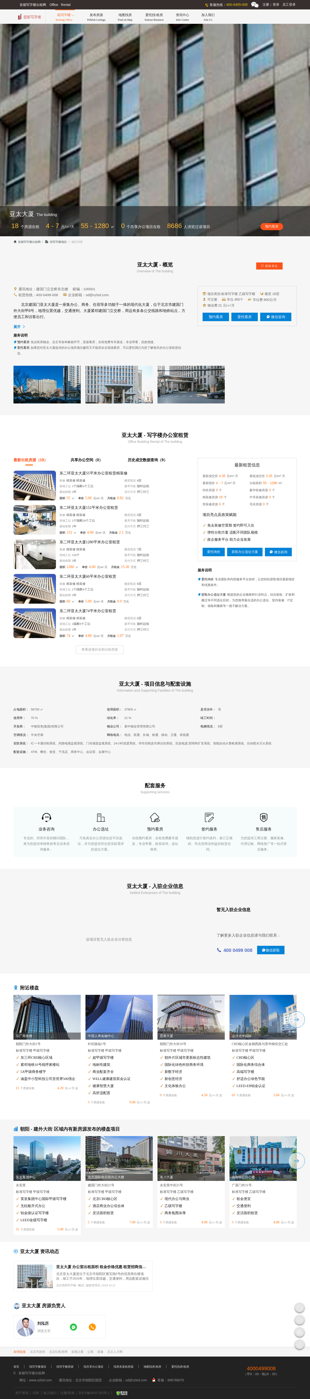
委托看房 (245, 317)
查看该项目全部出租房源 (99, 649)
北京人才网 (115, 1351)
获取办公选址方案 (245, 552)
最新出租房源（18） (30, 460)
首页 (16, 1366)
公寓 (90, 1351)
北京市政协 (37, 1351)
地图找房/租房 (152, 1366)
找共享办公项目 (93, 1366)
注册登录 (271, 4)
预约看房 (271, 226)
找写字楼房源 (64, 1366)
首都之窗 (77, 1351)
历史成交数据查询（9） (148, 460)
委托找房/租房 (180, 1366)
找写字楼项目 (56, 242)
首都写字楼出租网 (27, 242)
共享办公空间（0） (87, 460)
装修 (100, 1351)
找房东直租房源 (123, 1366)
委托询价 (213, 552)
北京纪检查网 (58, 1351)
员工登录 (289, 4)
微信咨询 (275, 317)
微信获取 (271, 950)
